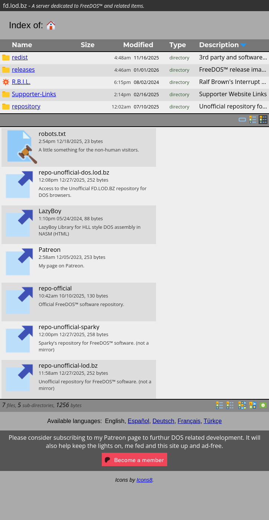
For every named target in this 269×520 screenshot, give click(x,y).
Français (189, 421)
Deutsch (164, 421)
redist (20, 57)
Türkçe (213, 421)
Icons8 (144, 480)
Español (138, 421)
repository (26, 106)
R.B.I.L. (21, 82)
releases (23, 69)
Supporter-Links (34, 94)
